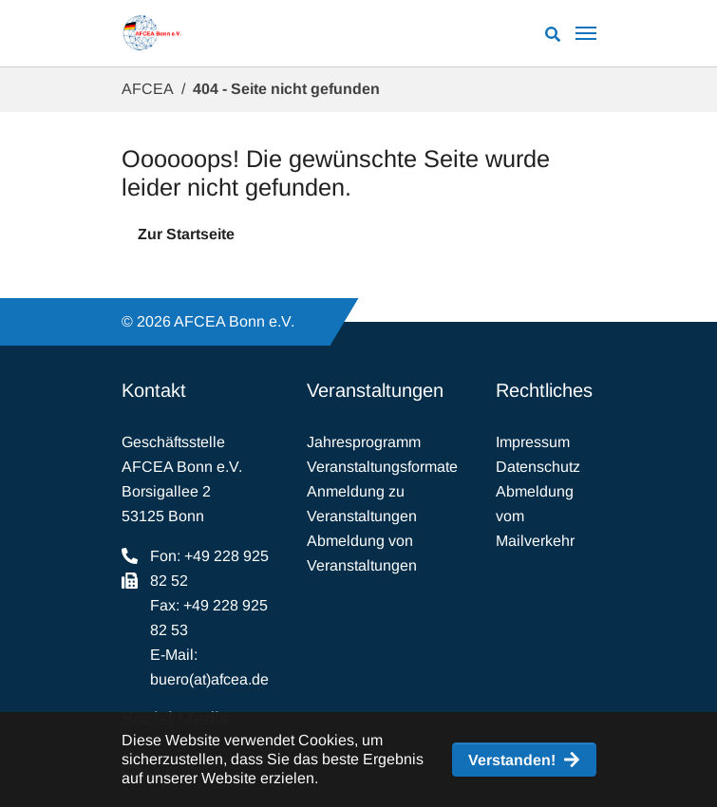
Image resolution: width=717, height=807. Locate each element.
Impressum (533, 442)
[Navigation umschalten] (585, 33)
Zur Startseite (186, 234)
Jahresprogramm (364, 442)
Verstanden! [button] (512, 760)
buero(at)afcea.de (209, 679)
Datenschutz (538, 467)
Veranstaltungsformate (382, 467)
